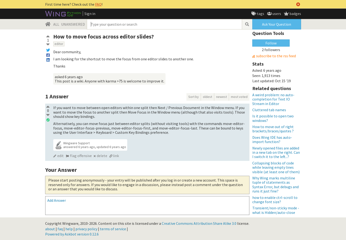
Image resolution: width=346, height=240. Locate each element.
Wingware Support (76, 143)
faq (60, 228)
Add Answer (56, 200)
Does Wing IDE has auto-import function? (272, 139)
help (69, 228)
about (50, 228)
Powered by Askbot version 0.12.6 (72, 234)
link (116, 156)
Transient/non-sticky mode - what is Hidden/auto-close (275, 210)
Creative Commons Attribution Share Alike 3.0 (199, 223)
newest (221, 97)
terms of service (113, 228)
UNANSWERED (73, 24)
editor (58, 44)
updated (111, 147)
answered (79, 147)
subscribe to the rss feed (276, 56)
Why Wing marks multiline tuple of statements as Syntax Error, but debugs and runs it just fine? (275, 184)
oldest (207, 97)
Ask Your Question (276, 24)
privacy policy (86, 228)
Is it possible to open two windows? (273, 118)
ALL (56, 24)
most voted (239, 97)
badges (295, 13)
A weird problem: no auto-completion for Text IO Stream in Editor (273, 99)
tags (260, 13)
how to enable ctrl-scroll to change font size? (274, 199)
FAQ (98, 4)
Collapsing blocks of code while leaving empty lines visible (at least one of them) (276, 167)
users (276, 13)
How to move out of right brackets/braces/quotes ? (273, 128)
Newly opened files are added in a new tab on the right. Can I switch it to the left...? (276, 152)
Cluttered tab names (269, 109)
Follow (271, 43)
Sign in (89, 13)
